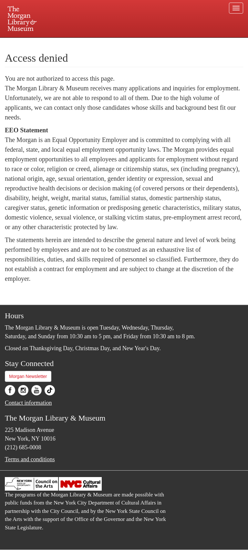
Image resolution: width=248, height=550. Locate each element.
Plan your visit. (47, 43)
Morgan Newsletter (28, 376)
